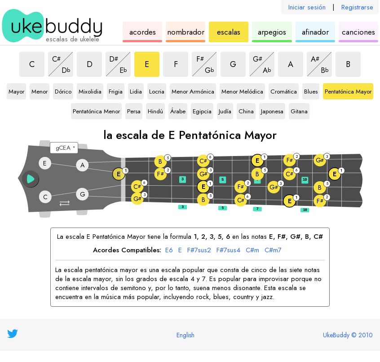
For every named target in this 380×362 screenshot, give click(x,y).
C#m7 (273, 250)
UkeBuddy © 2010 (348, 335)
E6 (169, 250)
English (185, 335)
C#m (252, 250)
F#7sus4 (228, 250)
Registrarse (357, 7)
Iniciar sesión (307, 7)
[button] (65, 203)
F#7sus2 (199, 250)
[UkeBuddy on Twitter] (12, 333)
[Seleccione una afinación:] (64, 148)
